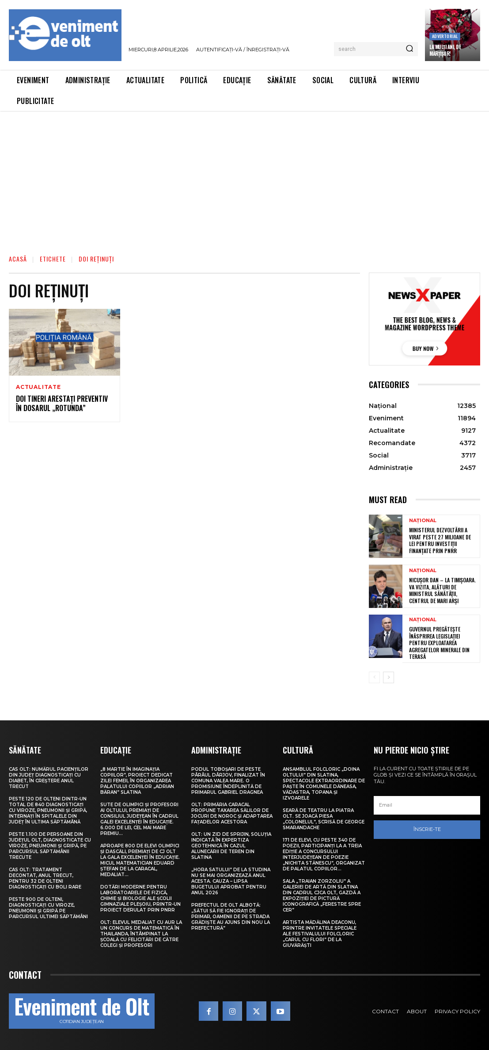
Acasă (18, 258)
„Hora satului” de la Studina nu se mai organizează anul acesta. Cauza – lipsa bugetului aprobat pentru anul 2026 (230, 881)
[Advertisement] (244, 178)
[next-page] (388, 677)
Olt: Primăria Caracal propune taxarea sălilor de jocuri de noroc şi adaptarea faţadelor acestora (232, 813)
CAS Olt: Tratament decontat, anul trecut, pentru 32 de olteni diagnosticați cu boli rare (45, 878)
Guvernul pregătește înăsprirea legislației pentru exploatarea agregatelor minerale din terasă (439, 642)
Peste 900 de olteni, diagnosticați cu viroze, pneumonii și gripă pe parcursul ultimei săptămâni (48, 907)
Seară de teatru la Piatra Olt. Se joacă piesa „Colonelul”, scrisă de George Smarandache (323, 819)
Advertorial (445, 36)
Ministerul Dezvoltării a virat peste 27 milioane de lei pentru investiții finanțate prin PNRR (440, 540)
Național (422, 520)
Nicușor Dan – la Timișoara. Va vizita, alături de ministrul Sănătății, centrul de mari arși (442, 590)
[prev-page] (374, 677)
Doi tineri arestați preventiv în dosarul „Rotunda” (62, 403)
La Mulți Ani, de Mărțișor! (445, 50)
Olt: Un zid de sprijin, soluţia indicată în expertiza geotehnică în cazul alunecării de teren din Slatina (231, 845)
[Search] (409, 49)
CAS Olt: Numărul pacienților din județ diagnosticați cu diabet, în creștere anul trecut (48, 777)
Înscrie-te (427, 829)
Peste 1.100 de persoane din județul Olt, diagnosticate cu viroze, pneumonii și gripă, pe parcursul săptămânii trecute (50, 845)
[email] (427, 805)
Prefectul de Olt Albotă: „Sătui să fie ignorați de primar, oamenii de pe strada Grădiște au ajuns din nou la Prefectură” (230, 916)
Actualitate (38, 387)
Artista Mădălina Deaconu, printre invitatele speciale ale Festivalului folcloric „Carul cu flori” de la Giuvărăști (319, 933)
